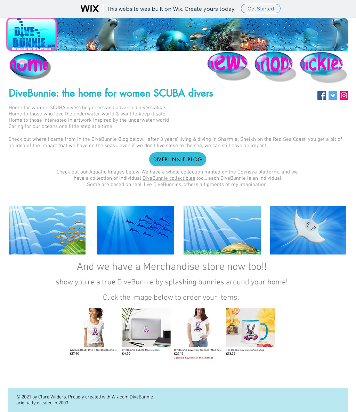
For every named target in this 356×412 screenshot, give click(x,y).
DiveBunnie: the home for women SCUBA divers (111, 93)
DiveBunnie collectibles (169, 178)
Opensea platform (257, 172)
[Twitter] (333, 95)
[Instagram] (344, 95)
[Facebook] (321, 95)
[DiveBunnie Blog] (177, 159)
